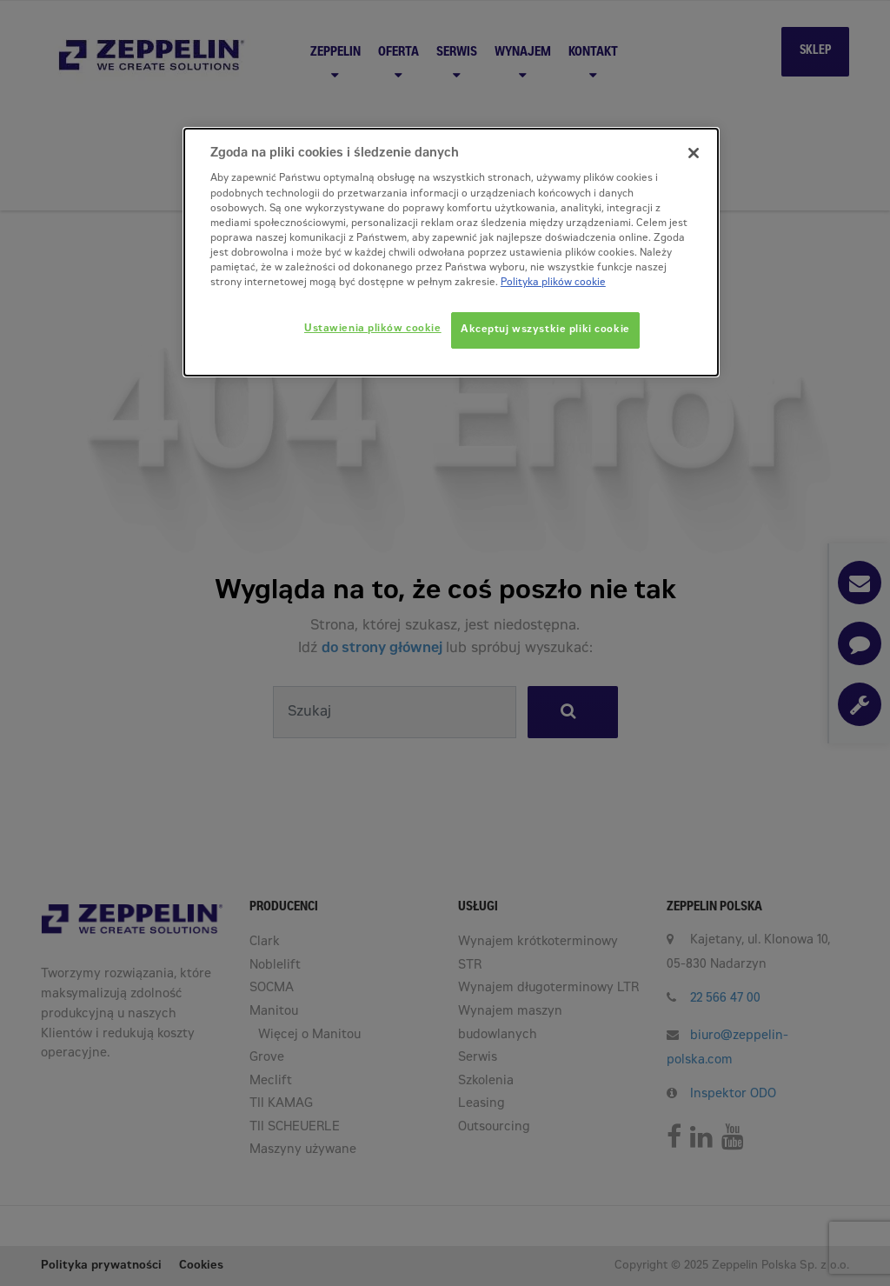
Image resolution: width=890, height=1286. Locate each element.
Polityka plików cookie (553, 283)
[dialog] (451, 252)
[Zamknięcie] (693, 153)
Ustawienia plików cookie (373, 329)
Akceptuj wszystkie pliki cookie (545, 330)
